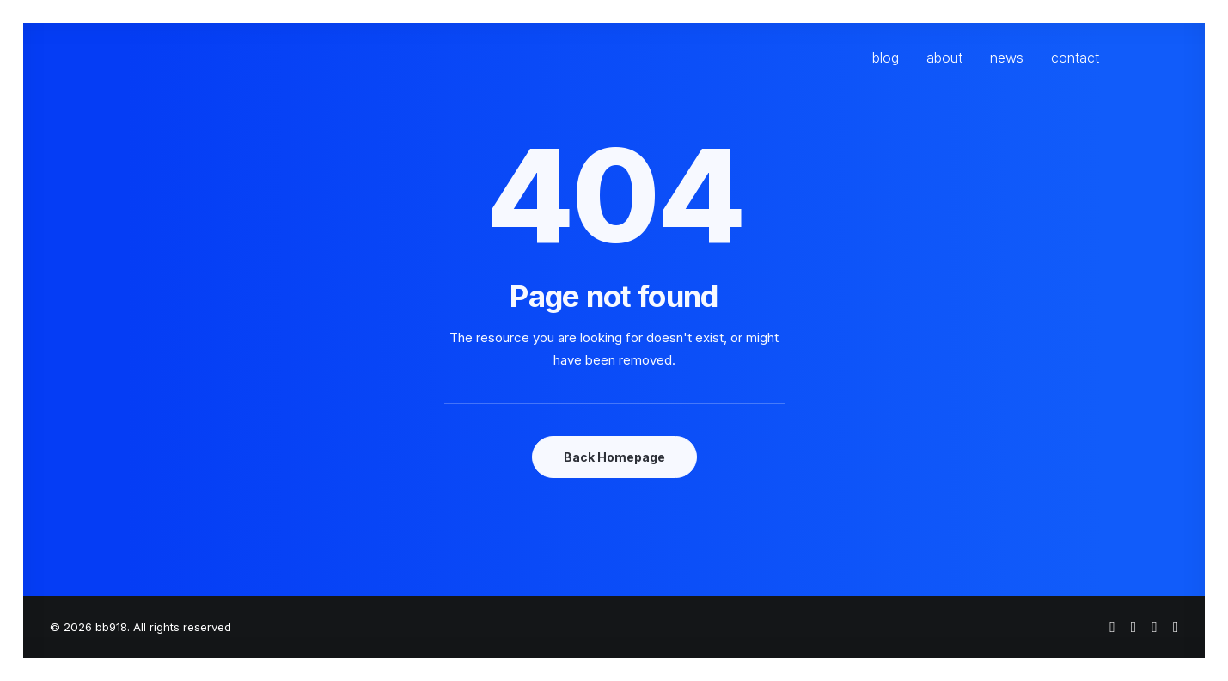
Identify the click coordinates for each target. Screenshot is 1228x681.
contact (1075, 57)
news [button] (1006, 57)
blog (885, 57)
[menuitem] (891, 57)
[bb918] (193, 57)
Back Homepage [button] (614, 457)
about (944, 57)
